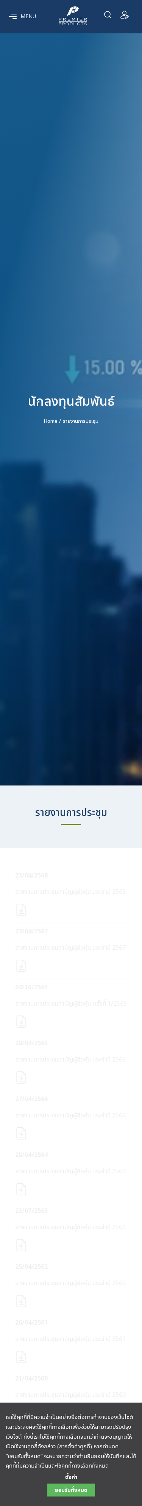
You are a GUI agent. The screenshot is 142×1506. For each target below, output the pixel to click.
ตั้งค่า (71, 1477)
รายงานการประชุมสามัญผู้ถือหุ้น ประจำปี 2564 (70, 1171)
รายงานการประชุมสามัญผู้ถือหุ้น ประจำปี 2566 (70, 1115)
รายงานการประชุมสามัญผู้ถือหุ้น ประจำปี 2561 (70, 1339)
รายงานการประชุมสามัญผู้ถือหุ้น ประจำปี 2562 (70, 1283)
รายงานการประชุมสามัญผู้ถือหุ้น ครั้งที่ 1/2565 (71, 1003)
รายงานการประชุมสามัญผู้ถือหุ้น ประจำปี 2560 (70, 1395)
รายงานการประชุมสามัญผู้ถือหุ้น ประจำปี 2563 (70, 1227)
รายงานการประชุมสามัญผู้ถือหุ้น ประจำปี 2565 (70, 1059)
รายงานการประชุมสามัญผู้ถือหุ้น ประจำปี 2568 (70, 892)
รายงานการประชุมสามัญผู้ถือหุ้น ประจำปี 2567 (70, 947)
